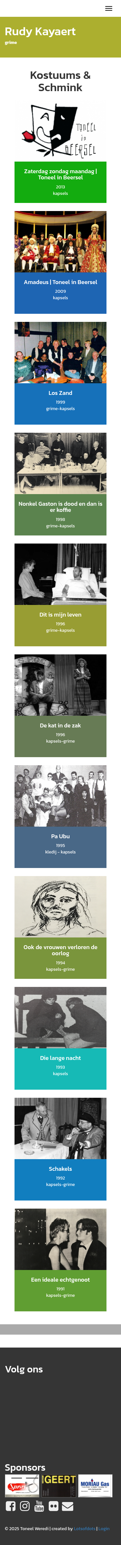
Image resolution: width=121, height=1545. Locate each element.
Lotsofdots (85, 1528)
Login (104, 1528)
